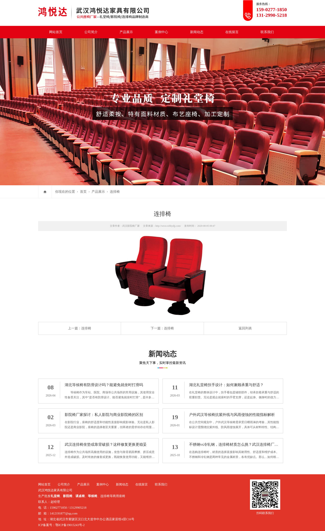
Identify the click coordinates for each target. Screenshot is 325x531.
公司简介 (91, 32)
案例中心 (161, 32)
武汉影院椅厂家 (131, 225)
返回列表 (245, 328)
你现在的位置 (65, 191)
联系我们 (267, 32)
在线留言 (232, 32)
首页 (83, 191)
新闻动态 (196, 32)
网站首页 (55, 32)
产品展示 (126, 32)
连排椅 (115, 191)
